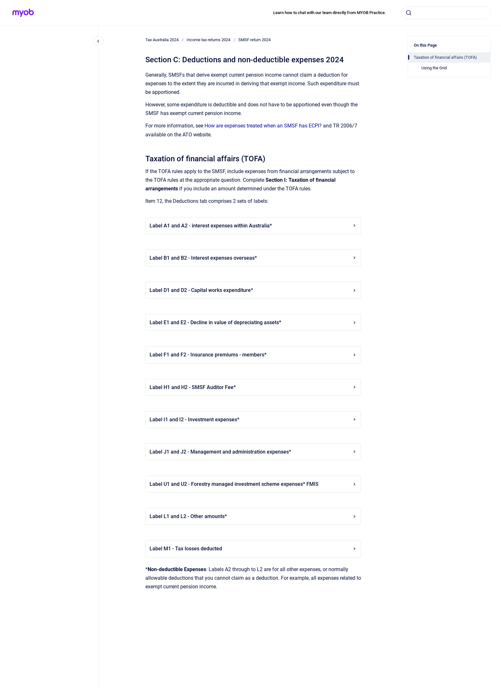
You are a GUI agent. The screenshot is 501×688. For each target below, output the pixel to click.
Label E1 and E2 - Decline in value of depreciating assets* (253, 322)
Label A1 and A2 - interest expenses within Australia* (253, 226)
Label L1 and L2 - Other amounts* (253, 516)
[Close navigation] (98, 41)
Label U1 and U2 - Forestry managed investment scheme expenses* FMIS (253, 484)
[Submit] (409, 13)
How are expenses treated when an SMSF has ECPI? (263, 126)
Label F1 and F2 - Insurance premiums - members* (253, 355)
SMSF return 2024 (254, 39)
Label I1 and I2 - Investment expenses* (253, 420)
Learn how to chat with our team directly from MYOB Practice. (329, 12)
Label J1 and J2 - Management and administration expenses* (253, 452)
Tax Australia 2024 (162, 39)
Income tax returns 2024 (208, 39)
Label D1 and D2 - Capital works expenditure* (253, 290)
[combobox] (446, 13)
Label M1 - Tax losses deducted (253, 549)
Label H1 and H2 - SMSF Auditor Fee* (253, 387)
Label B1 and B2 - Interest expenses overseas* (253, 258)
